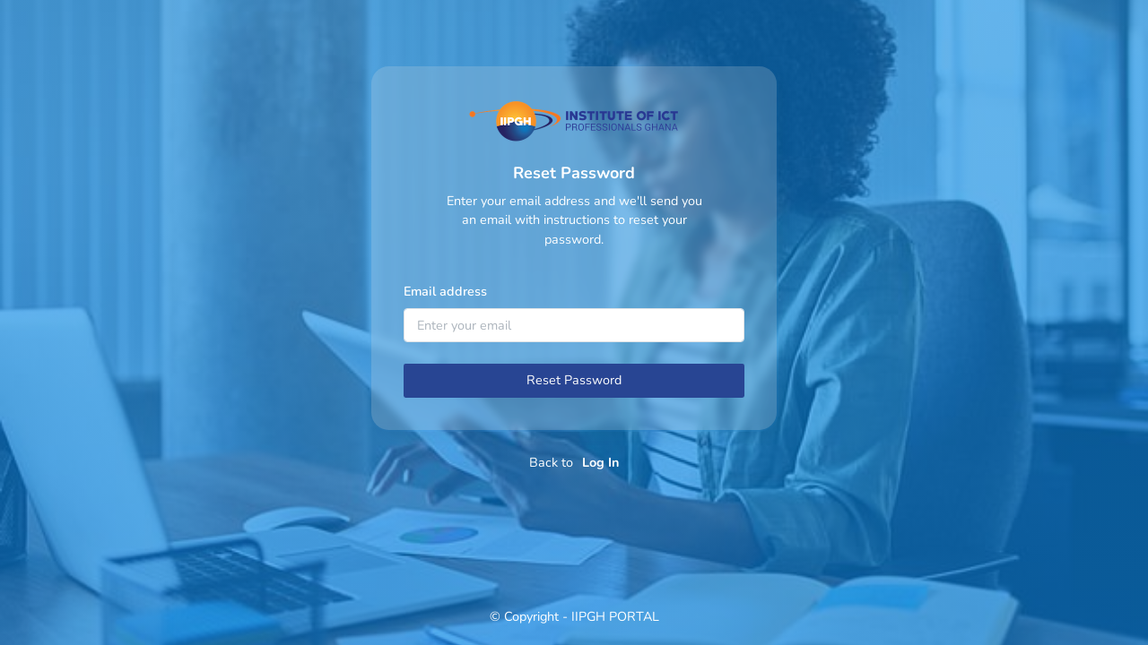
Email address (445, 291)
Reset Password (574, 380)
